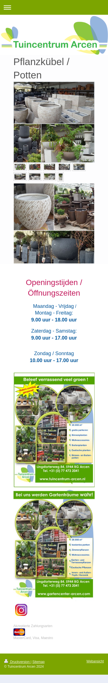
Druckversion (17, 662)
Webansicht (95, 661)
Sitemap (38, 662)
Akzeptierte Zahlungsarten (32, 626)
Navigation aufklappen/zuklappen (54, 7)
